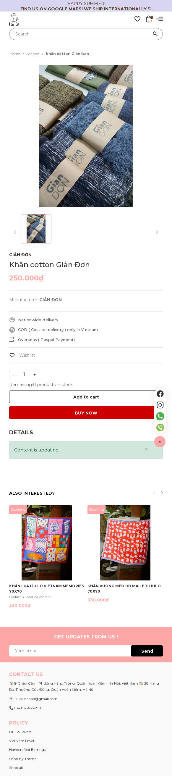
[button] (162, 493)
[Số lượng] (24, 374)
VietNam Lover (22, 740)
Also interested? (32, 493)
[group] (86, 136)
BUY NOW (86, 413)
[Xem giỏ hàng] (148, 18)
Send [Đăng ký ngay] (147, 651)
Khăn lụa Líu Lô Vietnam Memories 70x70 (46, 588)
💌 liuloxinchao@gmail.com (33, 698)
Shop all (16, 767)
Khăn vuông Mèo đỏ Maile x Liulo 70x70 (124, 588)
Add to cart (86, 397)
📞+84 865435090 (25, 708)
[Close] (146, 449)
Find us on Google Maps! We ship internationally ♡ (86, 9)
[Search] (155, 34)
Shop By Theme (22, 758)
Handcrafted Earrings (27, 749)
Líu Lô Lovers (20, 732)
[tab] (21, 432)
